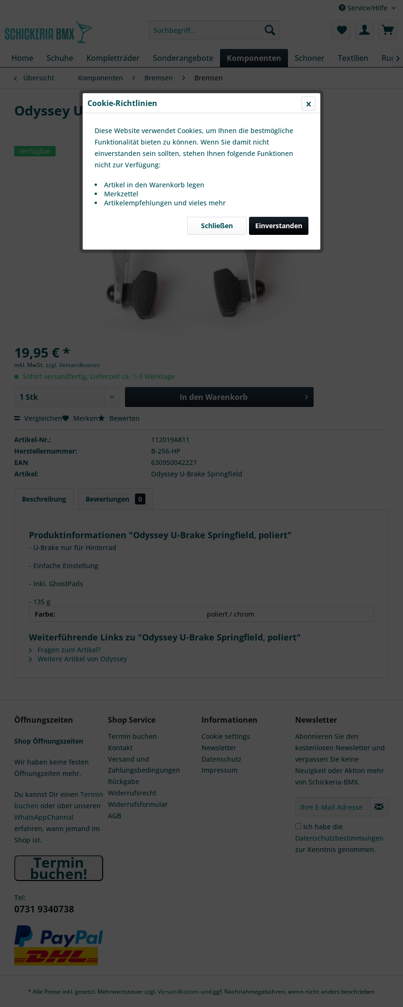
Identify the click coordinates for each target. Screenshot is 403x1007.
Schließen (217, 225)
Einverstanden (278, 225)
